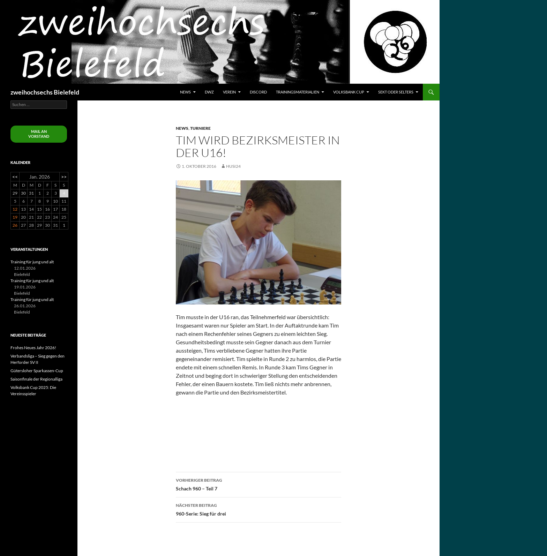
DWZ (209, 92)
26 (15, 225)
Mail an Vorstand (38, 133)
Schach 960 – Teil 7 (258, 483)
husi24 (233, 166)
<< (15, 177)
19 (15, 217)
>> (64, 177)
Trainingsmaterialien (297, 92)
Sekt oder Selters (395, 92)
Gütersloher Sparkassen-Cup (36, 370)
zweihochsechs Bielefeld (44, 92)
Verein (229, 92)
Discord (258, 92)
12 (15, 209)
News (185, 92)
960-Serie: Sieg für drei (258, 509)
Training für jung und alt (32, 261)
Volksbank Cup (348, 92)
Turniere (200, 128)
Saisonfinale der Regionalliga (36, 379)
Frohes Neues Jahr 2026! (33, 347)
